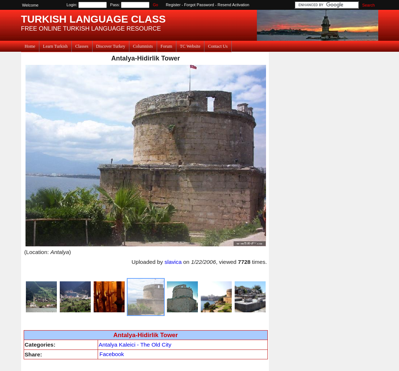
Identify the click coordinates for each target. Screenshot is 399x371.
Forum (166, 46)
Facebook (111, 354)
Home (30, 46)
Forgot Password (199, 5)
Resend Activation (233, 5)
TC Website (190, 46)
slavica (173, 262)
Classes (82, 46)
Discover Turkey (110, 46)
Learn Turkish (55, 46)
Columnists (143, 46)
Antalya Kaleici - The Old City (135, 344)
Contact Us (218, 46)
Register (173, 5)
